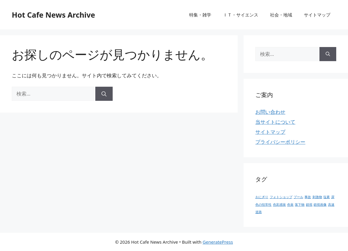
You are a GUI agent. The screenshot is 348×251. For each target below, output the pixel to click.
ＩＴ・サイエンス (240, 15)
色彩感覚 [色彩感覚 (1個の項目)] (279, 205)
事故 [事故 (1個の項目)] (307, 197)
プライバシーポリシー (280, 141)
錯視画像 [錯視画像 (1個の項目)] (320, 205)
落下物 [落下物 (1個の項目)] (299, 205)
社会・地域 (281, 15)
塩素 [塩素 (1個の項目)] (326, 197)
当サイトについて (275, 121)
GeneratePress (218, 242)
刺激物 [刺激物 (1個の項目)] (317, 197)
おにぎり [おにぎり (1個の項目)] (261, 197)
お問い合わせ (270, 111)
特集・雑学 (200, 15)
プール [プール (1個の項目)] (298, 197)
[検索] (104, 94)
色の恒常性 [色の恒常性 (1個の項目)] (263, 205)
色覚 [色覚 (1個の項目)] (290, 205)
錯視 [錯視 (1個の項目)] (309, 205)
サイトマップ (317, 15)
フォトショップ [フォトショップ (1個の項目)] (281, 197)
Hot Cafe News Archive (53, 15)
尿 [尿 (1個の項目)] (332, 197)
